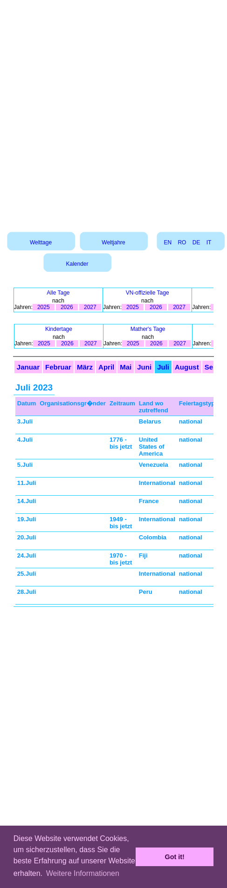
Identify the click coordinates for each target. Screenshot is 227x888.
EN (168, 242)
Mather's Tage (148, 329)
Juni (144, 367)
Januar (28, 367)
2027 (90, 307)
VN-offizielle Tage (147, 292)
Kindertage (58, 329)
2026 (67, 307)
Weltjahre (113, 242)
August (187, 367)
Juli (163, 367)
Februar (58, 367)
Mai (125, 367)
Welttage (41, 242)
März (85, 367)
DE (196, 242)
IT (208, 242)
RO (182, 242)
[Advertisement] (113, 112)
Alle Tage (58, 292)
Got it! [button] (175, 857)
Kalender (77, 264)
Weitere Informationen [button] (82, 873)
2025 (43, 307)
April (106, 367)
